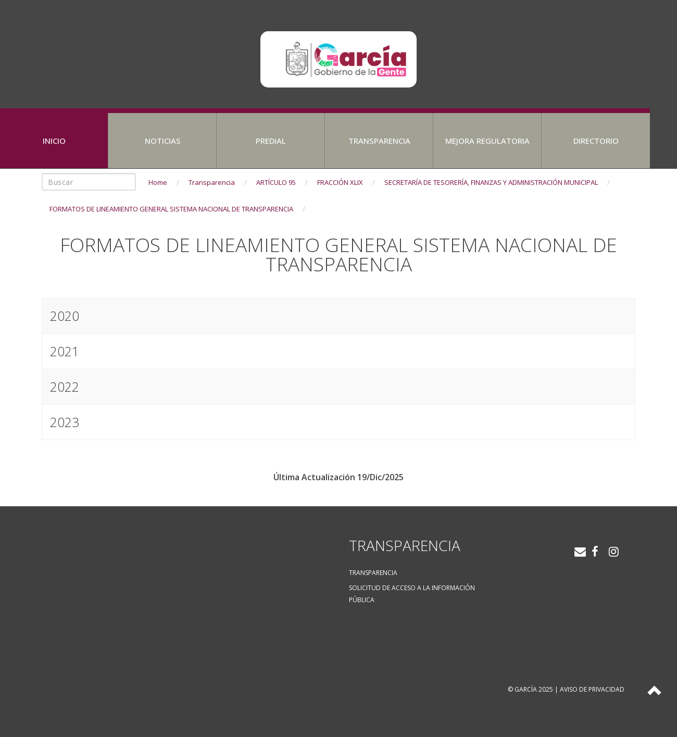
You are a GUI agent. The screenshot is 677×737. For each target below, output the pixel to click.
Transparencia (379, 140)
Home (157, 182)
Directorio (596, 140)
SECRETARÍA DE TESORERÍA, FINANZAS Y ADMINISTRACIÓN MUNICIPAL (491, 182)
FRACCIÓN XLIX (340, 182)
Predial (271, 140)
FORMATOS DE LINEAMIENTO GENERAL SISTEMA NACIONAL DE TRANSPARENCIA (171, 209)
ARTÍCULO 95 (276, 182)
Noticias (163, 140)
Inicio (54, 140)
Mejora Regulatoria (487, 140)
